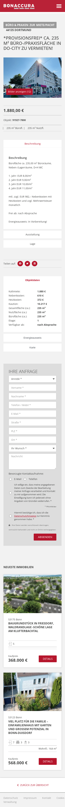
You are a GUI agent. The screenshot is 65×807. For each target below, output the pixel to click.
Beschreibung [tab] (33, 143)
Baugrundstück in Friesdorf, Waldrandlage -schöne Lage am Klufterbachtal (31, 627)
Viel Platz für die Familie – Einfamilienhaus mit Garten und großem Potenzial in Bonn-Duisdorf (29, 727)
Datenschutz (10, 798)
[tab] (32, 280)
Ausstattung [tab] (33, 234)
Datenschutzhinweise (25, 516)
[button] (59, 4)
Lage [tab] (32, 243)
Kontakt (46, 798)
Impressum (30, 798)
